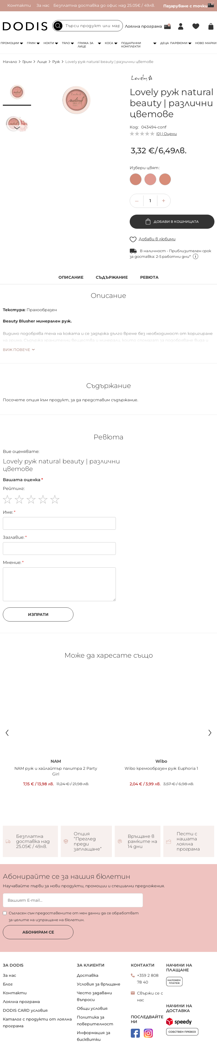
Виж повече (16, 349)
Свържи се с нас (150, 966)
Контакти (19, 5)
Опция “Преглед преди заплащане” (88, 811)
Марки (210, 43)
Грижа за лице (86, 44)
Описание (70, 277)
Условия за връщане (98, 953)
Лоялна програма (143, 26)
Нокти (49, 43)
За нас (42, 5)
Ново (199, 43)
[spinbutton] (150, 200)
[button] (17, 91)
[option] (136, 179)
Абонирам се (38, 901)
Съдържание (112, 277)
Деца (164, 43)
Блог (8, 953)
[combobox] (87, 25)
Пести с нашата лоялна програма (188, 811)
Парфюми (178, 43)
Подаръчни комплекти (131, 44)
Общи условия (92, 977)
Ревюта (149, 277)
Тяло (66, 43)
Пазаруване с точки (188, 5)
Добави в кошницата (176, 221)
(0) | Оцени (166, 133)
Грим (31, 43)
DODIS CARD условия (25, 979)
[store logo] (25, 26)
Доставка (87, 944)
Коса (109, 43)
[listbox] (172, 180)
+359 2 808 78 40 (148, 948)
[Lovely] (142, 78)
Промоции (10, 43)
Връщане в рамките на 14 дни (142, 810)
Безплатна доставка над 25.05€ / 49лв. (33, 810)
